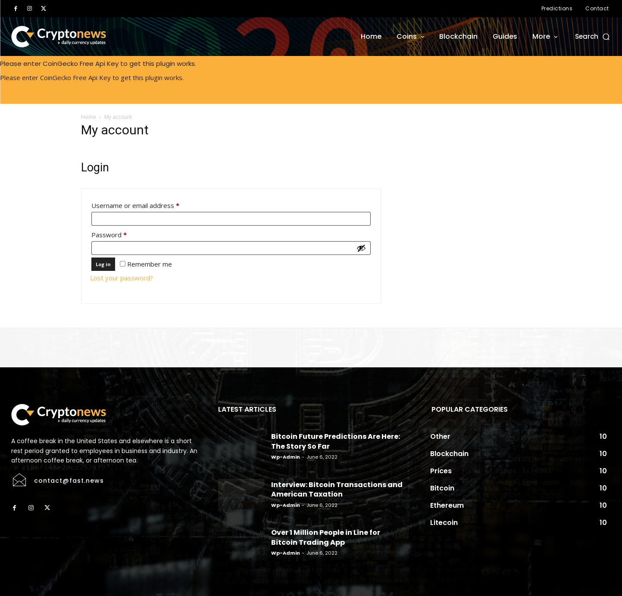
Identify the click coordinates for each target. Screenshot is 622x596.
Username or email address (148, 204)
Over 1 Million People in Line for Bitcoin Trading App (325, 537)
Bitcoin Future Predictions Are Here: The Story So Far (335, 441)
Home (88, 117)
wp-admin (285, 456)
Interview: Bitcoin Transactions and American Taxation (337, 489)
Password (122, 233)
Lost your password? (121, 277)
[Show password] (361, 248)
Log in (103, 264)
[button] (593, 36)
